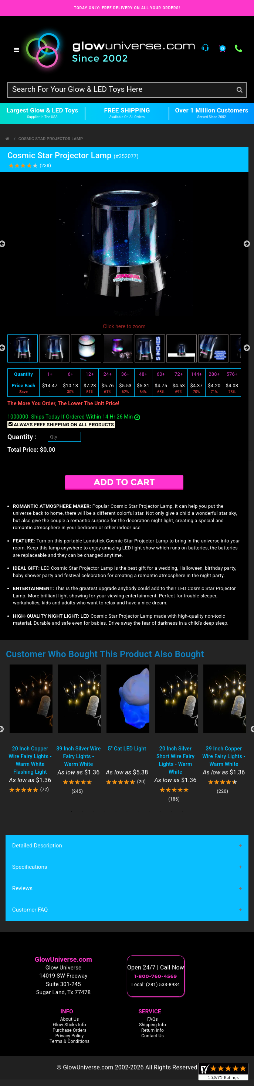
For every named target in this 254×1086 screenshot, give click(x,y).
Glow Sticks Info (69, 1024)
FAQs (152, 1019)
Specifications (29, 867)
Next (246, 243)
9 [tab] (160, 811)
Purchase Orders (70, 1030)
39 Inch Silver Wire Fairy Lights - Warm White (78, 756)
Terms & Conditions (69, 1041)
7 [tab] (138, 811)
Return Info (152, 1030)
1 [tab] (71, 811)
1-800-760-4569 (155, 976)
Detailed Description (37, 845)
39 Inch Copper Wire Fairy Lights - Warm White (223, 756)
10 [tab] (171, 811)
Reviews (22, 888)
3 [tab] (94, 811)
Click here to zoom (124, 326)
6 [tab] (127, 811)
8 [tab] (149, 811)
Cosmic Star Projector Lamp (50, 138)
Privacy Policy (69, 1035)
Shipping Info (152, 1024)
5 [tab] (116, 811)
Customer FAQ (30, 910)
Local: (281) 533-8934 (156, 985)
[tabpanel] (30, 729)
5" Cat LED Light (127, 749)
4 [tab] (105, 811)
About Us (69, 1019)
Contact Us (152, 1035)
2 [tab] (83, 811)
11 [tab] (182, 811)
